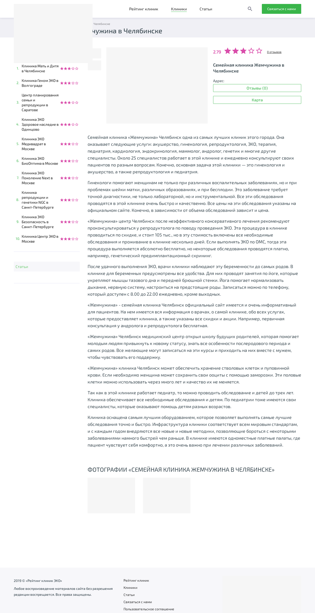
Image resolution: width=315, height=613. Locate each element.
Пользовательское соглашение (149, 609)
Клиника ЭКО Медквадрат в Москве (34, 144)
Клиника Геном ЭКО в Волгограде (40, 83)
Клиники (179, 8)
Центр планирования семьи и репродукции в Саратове (40, 102)
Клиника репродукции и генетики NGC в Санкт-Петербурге (38, 199)
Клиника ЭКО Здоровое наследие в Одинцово (40, 124)
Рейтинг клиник (143, 8)
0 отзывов (274, 52)
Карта (257, 99)
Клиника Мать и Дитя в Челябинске (40, 68)
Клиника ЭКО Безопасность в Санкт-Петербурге (38, 222)
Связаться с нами (281, 9)
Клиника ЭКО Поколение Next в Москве (37, 178)
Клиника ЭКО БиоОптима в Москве (40, 160)
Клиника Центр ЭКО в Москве (40, 238)
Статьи (206, 8)
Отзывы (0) (257, 88)
